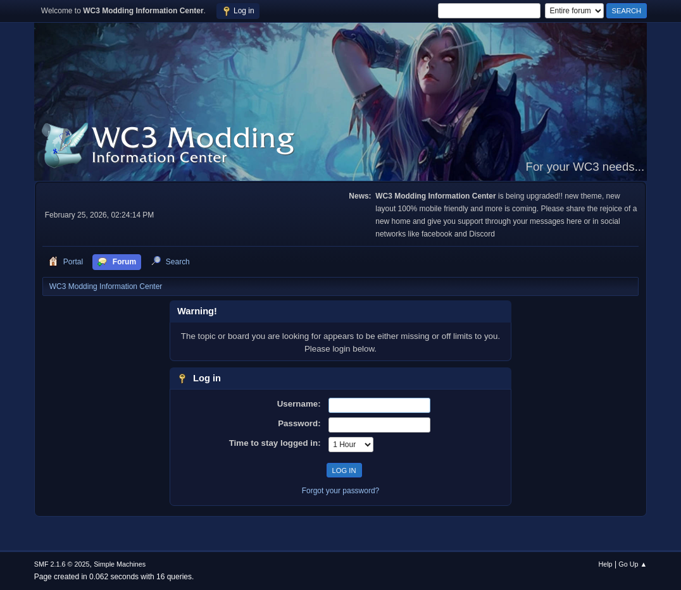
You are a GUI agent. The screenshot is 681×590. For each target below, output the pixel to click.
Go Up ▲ (632, 564)
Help (605, 564)
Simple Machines (120, 564)
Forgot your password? (341, 490)
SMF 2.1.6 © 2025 (62, 564)
